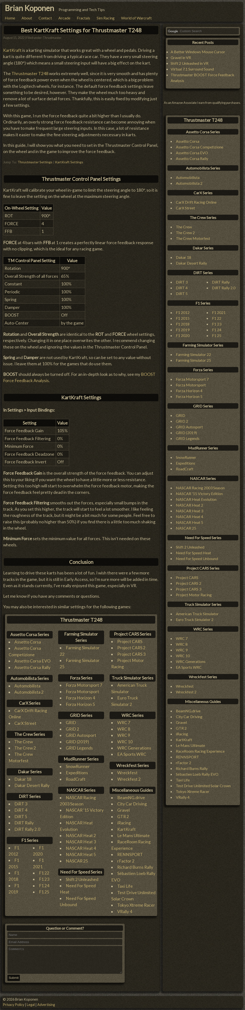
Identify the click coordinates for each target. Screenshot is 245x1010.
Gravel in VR (181, 57)
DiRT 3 (20, 803)
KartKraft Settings (69, 162)
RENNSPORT (130, 854)
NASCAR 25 (77, 860)
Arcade (64, 18)
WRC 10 (125, 741)
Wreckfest (127, 772)
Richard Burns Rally (135, 867)
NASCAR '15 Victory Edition (199, 493)
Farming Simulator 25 (193, 360)
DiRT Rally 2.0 (27, 829)
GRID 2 (72, 729)
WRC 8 (123, 729)
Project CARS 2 (131, 647)
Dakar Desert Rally (32, 785)
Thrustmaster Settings (35, 162)
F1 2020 (182, 335)
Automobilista (27, 685)
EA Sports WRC (131, 754)
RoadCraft (75, 779)
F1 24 (44, 885)
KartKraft (12, 50)
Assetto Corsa (27, 641)
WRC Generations (134, 747)
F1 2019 (182, 329)
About (27, 18)
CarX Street (25, 723)
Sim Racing (106, 18)
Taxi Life (125, 886)
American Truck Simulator (197, 613)
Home (10, 18)
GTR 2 (123, 816)
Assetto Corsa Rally (32, 667)
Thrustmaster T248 (29, 73)
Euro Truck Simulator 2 (194, 619)
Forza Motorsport (82, 691)
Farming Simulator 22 (193, 354)
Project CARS (129, 641)
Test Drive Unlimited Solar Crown (203, 785)
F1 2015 (182, 318)
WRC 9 (123, 735)
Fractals (83, 18)
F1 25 (44, 891)
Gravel (123, 810)
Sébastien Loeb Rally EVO (197, 774)
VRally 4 (124, 911)
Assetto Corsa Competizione (199, 147)
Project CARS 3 (131, 654)
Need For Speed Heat (193, 552)
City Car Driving (132, 803)
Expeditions (77, 772)
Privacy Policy (13, 1005)
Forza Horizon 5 (80, 704)
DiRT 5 (20, 816)
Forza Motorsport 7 (84, 685)
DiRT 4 (20, 810)
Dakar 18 (22, 779)
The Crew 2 (25, 747)
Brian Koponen (29, 8)
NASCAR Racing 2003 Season (200, 487)
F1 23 (44, 879)
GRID (71, 722)
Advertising (46, 1005)
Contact (45, 18)
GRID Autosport (81, 735)
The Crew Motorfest (193, 238)
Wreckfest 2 (129, 779)
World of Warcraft (136, 18)
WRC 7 (123, 722)
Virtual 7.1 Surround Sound (192, 69)
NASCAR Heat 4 (81, 848)
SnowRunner (78, 766)
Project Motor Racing (194, 594)
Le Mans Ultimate (133, 835)
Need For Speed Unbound (197, 558)
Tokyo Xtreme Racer (136, 905)
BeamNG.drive (131, 797)
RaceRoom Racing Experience (200, 751)
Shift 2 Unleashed (82, 879)
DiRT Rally (24, 822)
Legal (31, 1005)
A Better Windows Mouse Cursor (198, 51)
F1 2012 (182, 312)
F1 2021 (219, 312)
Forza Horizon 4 (80, 697)
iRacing (124, 822)
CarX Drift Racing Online (196, 202)
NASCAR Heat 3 (81, 841)
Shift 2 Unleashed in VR (189, 63)
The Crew (23, 741)
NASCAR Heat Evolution (196, 499)
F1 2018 (182, 324)
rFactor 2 (125, 860)
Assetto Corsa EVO (32, 660)
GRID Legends (79, 747)
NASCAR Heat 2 (81, 835)
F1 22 (44, 872)
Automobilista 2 (29, 692)
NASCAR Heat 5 (81, 854)
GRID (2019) (77, 741)
